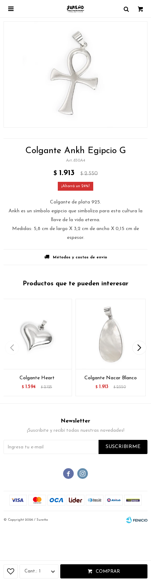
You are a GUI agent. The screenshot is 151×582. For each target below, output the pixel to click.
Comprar (108, 571)
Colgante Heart (37, 378)
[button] (139, 348)
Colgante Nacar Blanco (110, 378)
